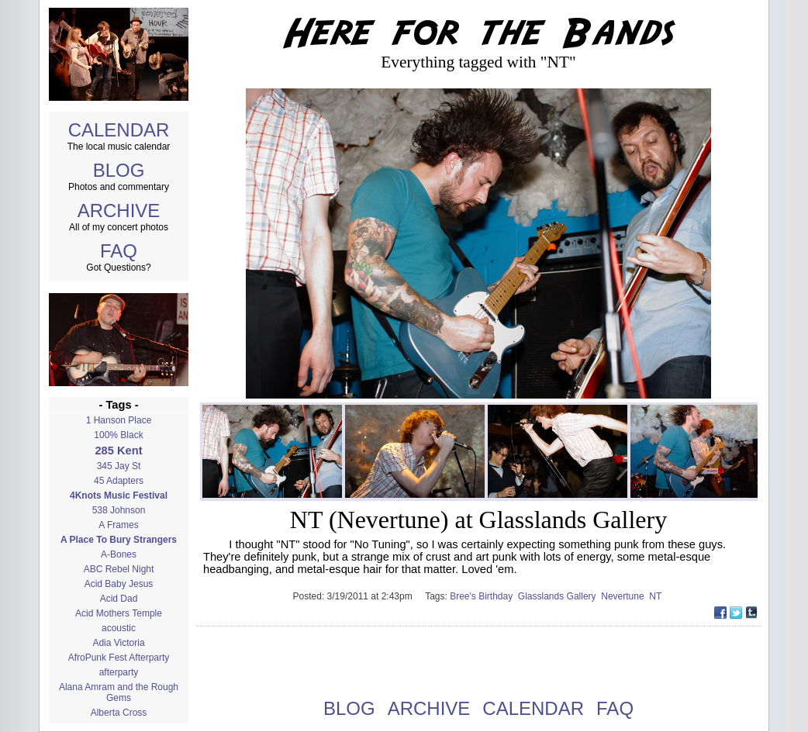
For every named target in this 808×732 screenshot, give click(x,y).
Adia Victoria (118, 642)
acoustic (119, 628)
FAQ (118, 250)
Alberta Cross (119, 712)
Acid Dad (119, 598)
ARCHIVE (119, 210)
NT (656, 596)
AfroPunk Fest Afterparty (119, 657)
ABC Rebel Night (119, 569)
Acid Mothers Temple (118, 613)
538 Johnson (119, 510)
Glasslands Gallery (559, 596)
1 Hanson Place (119, 420)
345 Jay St (119, 466)
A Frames (118, 525)
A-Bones (118, 554)
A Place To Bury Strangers (118, 539)
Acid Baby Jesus (119, 583)
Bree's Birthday (484, 596)
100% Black (118, 435)
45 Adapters (118, 480)
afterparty (119, 672)
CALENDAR (119, 129)
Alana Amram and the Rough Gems (118, 692)
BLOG (119, 170)
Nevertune (625, 596)
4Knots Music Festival (118, 495)
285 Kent (118, 450)
